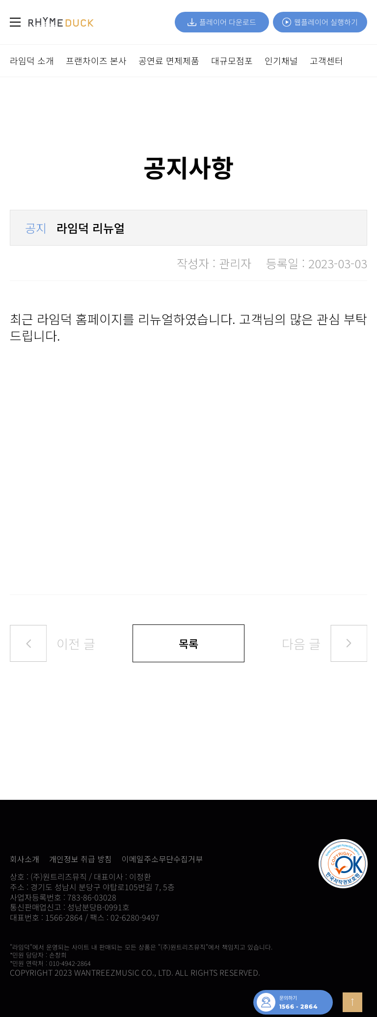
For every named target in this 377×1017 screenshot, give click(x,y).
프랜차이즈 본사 (96, 60)
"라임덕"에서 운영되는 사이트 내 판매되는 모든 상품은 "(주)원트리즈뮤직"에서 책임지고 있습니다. (141, 947)
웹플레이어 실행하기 (320, 22)
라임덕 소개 (32, 60)
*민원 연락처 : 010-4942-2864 (50, 963)
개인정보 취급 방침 (80, 859)
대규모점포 (232, 60)
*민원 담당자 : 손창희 (38, 955)
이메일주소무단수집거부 (162, 859)
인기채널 (281, 60)
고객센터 (326, 60)
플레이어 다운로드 (222, 22)
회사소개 (24, 859)
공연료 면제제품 (168, 60)
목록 (188, 643)
